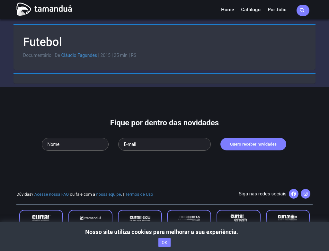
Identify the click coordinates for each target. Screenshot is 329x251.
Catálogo (251, 10)
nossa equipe (108, 194)
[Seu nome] (75, 144)
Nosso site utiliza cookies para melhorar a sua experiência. (164, 232)
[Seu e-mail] (164, 144)
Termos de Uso (139, 194)
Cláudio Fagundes (79, 55)
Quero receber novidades (253, 144)
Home (227, 10)
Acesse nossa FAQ (51, 194)
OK (164, 242)
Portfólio (277, 10)
